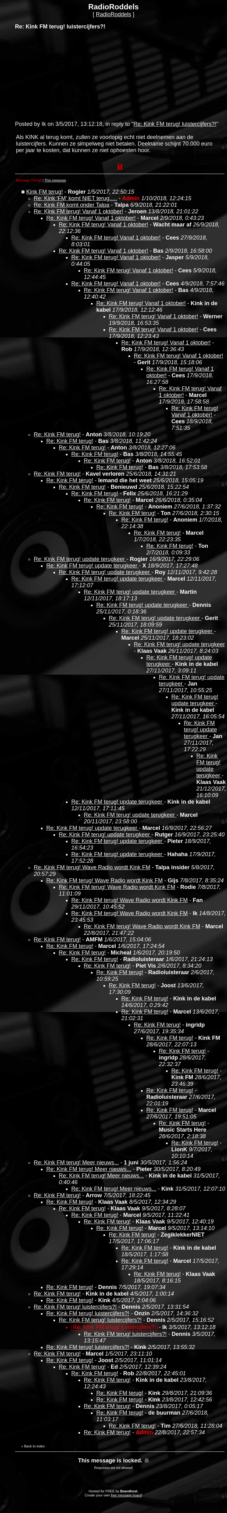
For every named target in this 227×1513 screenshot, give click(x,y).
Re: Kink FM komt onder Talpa (71, 205)
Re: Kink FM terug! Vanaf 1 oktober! (78, 211)
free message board (126, 1495)
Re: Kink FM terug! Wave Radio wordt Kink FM (92, 867)
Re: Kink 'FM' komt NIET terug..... (75, 198)
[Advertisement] (62, 75)
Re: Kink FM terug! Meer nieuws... (76, 1162)
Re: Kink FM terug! (57, 434)
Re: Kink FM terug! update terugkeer (80, 559)
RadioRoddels (113, 14)
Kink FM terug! (44, 192)
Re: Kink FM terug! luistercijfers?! (175, 124)
